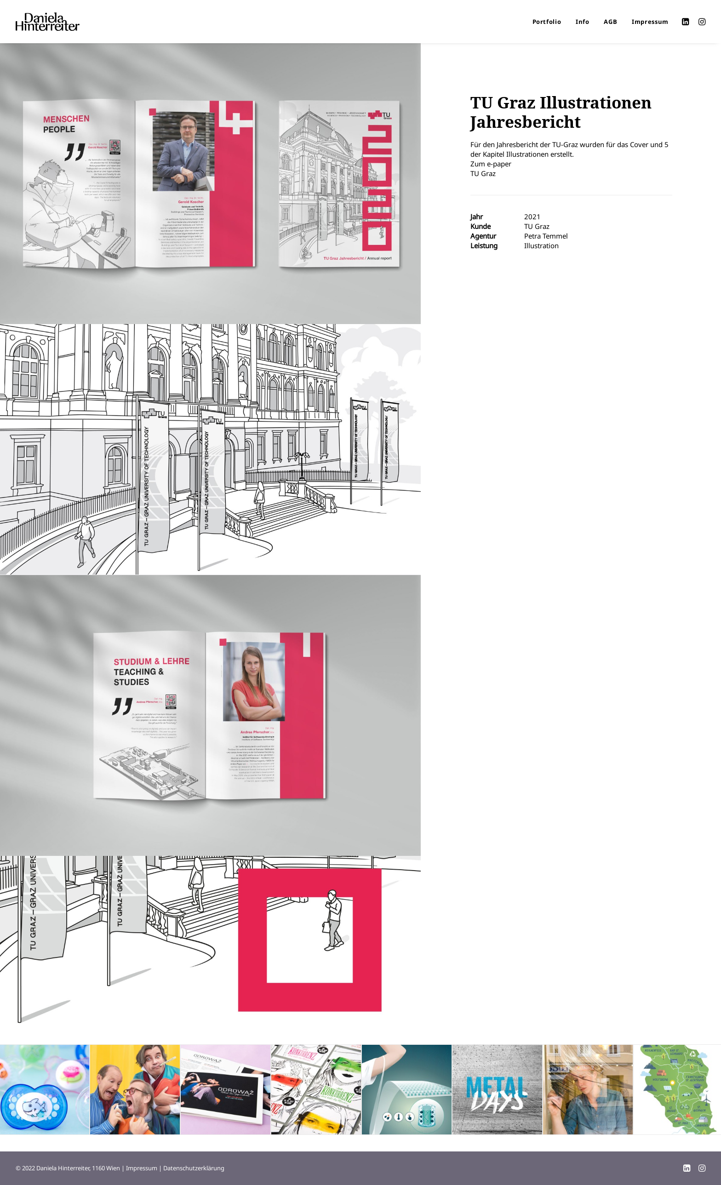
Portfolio (546, 21)
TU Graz (483, 173)
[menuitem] (547, 21)
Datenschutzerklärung (193, 1168)
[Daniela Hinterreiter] (48, 21)
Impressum (650, 21)
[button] (687, 21)
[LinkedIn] (686, 1169)
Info (582, 21)
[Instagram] (701, 1169)
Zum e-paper (490, 163)
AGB (610, 21)
